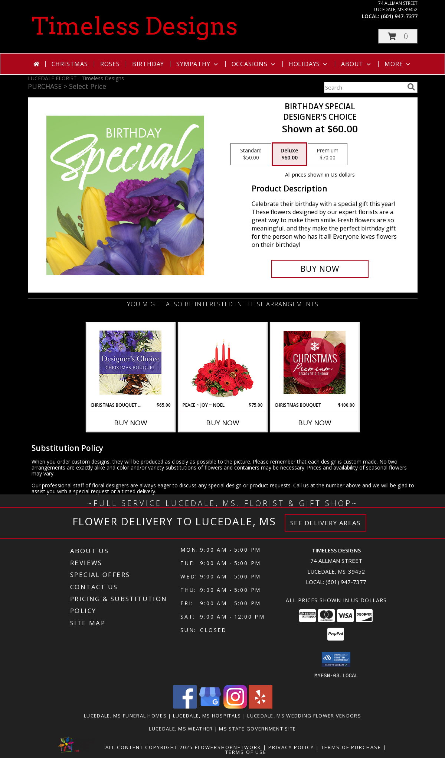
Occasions (254, 64)
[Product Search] (364, 87)
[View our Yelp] (260, 706)
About (356, 64)
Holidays (309, 64)
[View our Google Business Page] (210, 706)
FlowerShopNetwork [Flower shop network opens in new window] (228, 747)
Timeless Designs (135, 26)
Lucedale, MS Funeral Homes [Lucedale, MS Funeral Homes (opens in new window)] (125, 715)
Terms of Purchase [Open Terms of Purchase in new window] (351, 747)
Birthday (148, 64)
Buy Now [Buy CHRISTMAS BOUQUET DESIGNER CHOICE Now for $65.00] (130, 423)
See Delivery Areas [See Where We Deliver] (325, 523)
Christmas (70, 64)
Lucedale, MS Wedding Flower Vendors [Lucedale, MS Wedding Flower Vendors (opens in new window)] (304, 715)
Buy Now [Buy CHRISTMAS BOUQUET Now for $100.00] (314, 423)
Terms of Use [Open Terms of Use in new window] (245, 751)
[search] (411, 87)
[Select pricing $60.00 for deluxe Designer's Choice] (289, 154)
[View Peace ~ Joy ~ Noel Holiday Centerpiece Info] (222, 362)
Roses (110, 64)
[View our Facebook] (185, 706)
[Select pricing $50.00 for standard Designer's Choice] (251, 154)
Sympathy (197, 64)
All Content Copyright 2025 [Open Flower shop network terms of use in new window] (149, 747)
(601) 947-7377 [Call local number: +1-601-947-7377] (399, 16)
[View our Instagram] (235, 706)
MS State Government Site (257, 728)
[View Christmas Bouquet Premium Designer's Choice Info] (315, 362)
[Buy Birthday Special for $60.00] (320, 269)
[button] (398, 36)
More (398, 64)
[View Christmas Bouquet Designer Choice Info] (130, 362)
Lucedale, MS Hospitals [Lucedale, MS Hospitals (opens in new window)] (207, 715)
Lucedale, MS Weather (181, 728)
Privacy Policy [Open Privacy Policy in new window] (291, 747)
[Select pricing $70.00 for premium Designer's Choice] (327, 154)
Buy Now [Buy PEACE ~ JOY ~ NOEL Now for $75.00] (222, 423)
